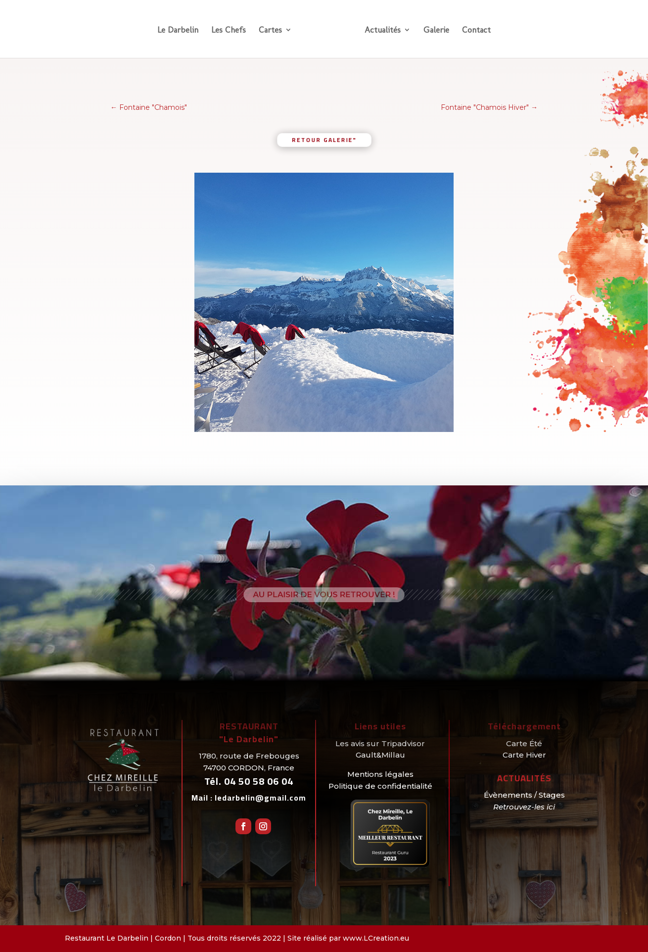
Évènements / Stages (524, 795)
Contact (476, 30)
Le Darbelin (177, 30)
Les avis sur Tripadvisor (380, 743)
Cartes (270, 30)
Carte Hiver (524, 755)
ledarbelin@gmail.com (260, 797)
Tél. (248, 781)
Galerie (436, 30)
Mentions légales (380, 774)
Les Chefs (228, 30)
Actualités (383, 30)
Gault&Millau (380, 755)
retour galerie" (324, 139)
